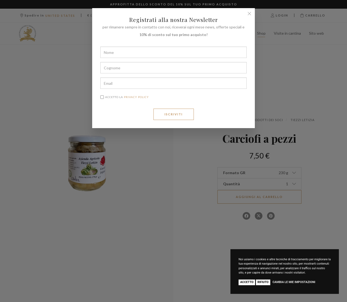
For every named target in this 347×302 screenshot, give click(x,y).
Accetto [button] (246, 282)
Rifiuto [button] (263, 282)
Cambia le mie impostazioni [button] (293, 282)
